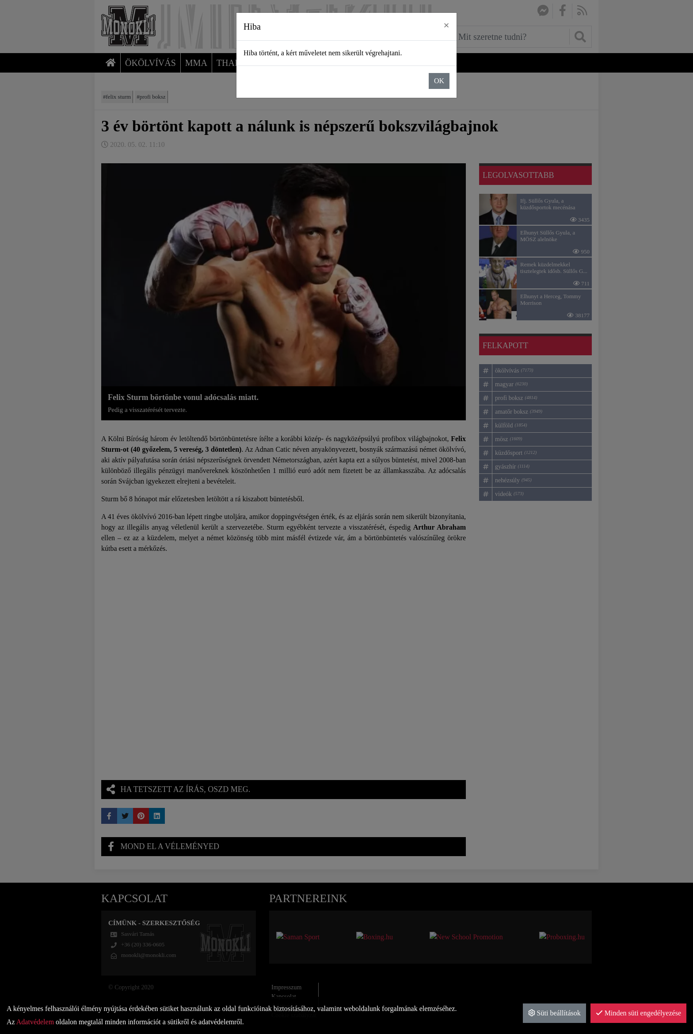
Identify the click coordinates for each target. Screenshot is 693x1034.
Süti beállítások (554, 1013)
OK (439, 81)
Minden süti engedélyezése (638, 1013)
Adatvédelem (35, 1022)
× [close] (446, 25)
